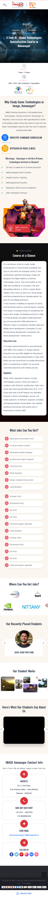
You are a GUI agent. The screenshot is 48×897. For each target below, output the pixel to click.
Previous (4, 643)
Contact (16, 30)
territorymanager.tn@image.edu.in (24, 835)
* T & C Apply (26, 883)
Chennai (32, 30)
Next (43, 643)
